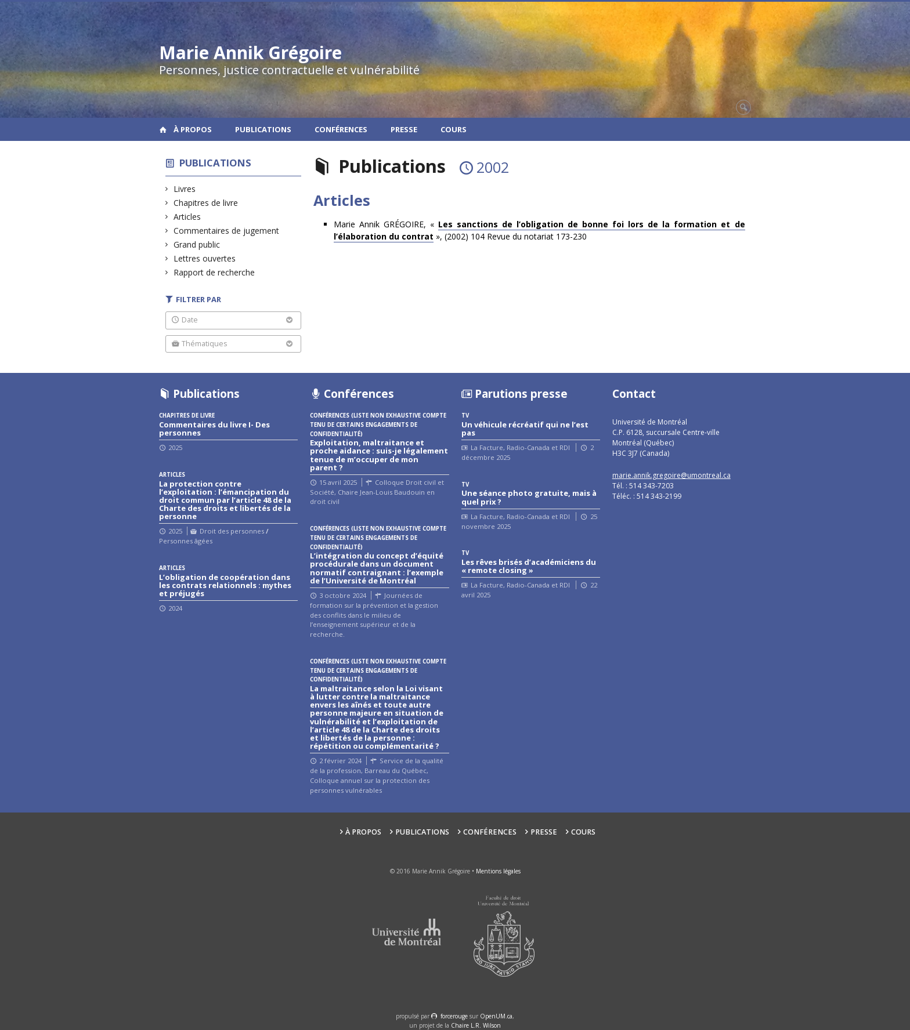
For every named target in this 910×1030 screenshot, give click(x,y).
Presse (404, 129)
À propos (193, 129)
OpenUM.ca (496, 1016)
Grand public (197, 244)
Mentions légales (498, 871)
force (454, 1016)
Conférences (341, 129)
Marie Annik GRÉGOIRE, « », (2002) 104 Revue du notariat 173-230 (539, 230)
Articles (187, 216)
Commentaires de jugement (226, 230)
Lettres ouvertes (205, 258)
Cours (453, 129)
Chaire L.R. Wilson (476, 1025)
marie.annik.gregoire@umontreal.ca (671, 475)
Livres (185, 188)
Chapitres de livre (206, 202)
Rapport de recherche (214, 272)
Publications (263, 129)
